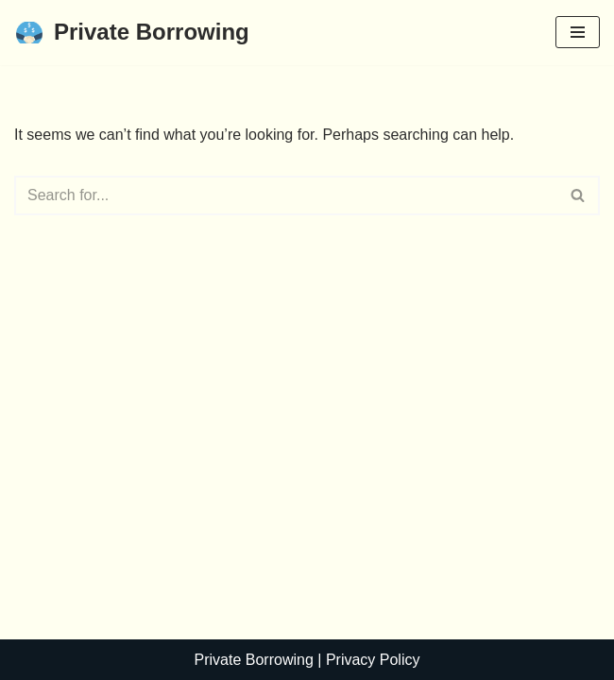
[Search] (285, 195)
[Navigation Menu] (577, 32)
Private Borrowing (254, 660)
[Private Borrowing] (131, 32)
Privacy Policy (373, 660)
